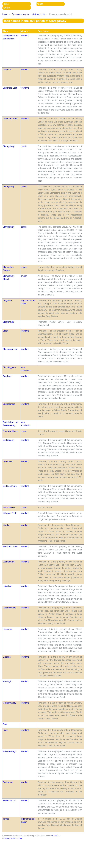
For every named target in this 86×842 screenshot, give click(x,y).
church (24, 276)
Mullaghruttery (9, 703)
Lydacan (7, 657)
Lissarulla (7, 629)
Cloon (5, 331)
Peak (5, 730)
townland (25, 35)
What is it (25, 31)
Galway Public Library (13, 838)
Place (5, 31)
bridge (24, 267)
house (24, 431)
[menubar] (43, 6)
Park (5, 724)
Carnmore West (10, 119)
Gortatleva (7, 461)
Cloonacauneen (10, 349)
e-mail (54, 836)
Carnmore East (10, 88)
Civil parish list (38, 14)
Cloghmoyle (8, 322)
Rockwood (8, 782)
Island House (9, 507)
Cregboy (7, 376)
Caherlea (7, 69)
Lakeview (7, 586)
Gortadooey (8, 440)
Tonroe (6, 819)
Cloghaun (7, 300)
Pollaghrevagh (9, 751)
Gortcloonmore (10, 486)
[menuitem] (19, 4)
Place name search (20, 14)
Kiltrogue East (9, 513)
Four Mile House (10, 431)
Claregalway (8, 146)
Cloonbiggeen (9, 367)
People (6, 7)
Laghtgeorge (9, 562)
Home (5, 4)
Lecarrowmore (9, 608)
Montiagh (7, 681)
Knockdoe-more (10, 546)
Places (39, 4)
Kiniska (6, 525)
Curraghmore (9, 404)
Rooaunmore (9, 800)
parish (24, 146)
